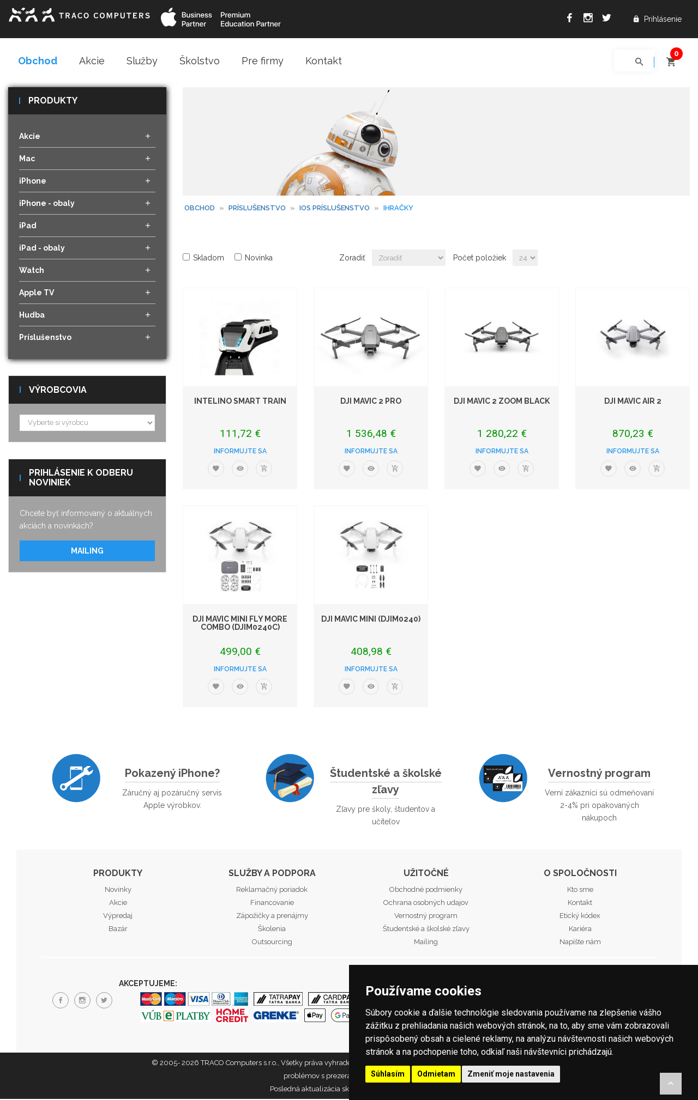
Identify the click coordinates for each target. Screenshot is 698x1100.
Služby (142, 60)
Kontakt (323, 60)
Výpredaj (118, 917)
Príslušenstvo (257, 208)
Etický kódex (579, 917)
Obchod (37, 60)
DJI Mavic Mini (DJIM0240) (370, 619)
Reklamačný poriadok (272, 890)
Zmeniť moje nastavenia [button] (511, 1073)
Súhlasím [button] (388, 1073)
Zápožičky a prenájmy (272, 917)
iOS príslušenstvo (334, 208)
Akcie (92, 60)
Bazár (118, 930)
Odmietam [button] (436, 1073)
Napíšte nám (580, 943)
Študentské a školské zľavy (386, 782)
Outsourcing (272, 943)
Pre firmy (263, 60)
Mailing (87, 551)
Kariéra (580, 930)
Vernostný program (599, 773)
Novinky (118, 890)
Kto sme (580, 890)
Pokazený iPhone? (172, 773)
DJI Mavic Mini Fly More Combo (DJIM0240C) (239, 623)
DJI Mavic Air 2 (632, 401)
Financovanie (272, 904)
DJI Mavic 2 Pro (370, 401)
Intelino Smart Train (240, 401)
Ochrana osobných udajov (425, 904)
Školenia (272, 930)
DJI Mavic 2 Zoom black (502, 401)
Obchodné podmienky (425, 890)
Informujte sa (240, 451)
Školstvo (199, 60)
